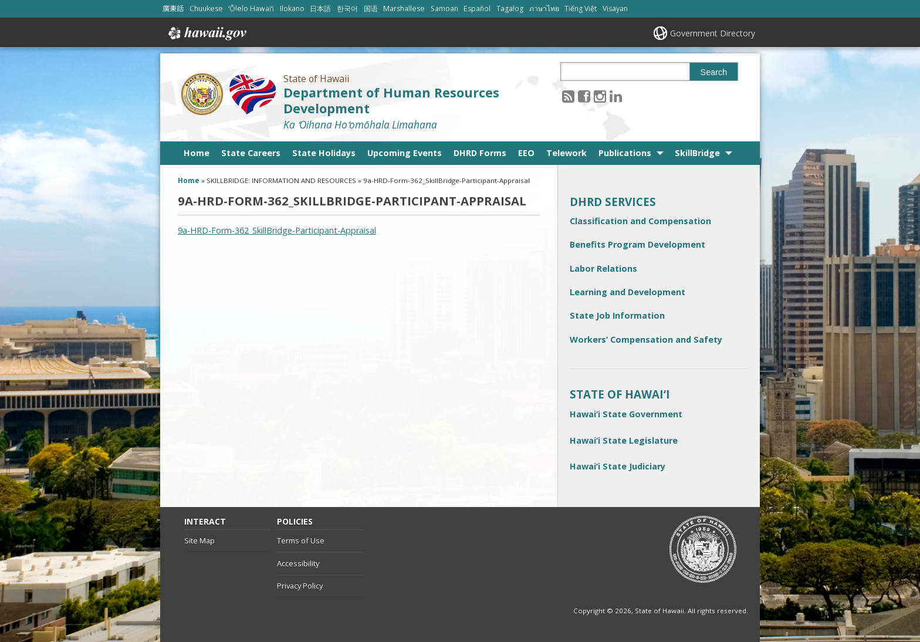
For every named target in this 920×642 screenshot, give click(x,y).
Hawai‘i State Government (626, 414)
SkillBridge (697, 152)
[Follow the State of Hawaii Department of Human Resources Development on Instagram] (600, 96)
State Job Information (617, 315)
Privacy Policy (300, 585)
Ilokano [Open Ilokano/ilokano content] (292, 8)
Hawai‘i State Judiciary (617, 466)
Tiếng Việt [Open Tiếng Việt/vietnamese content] (580, 8)
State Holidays (324, 152)
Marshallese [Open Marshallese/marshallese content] (404, 8)
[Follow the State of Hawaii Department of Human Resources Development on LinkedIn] (616, 96)
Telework (566, 152)
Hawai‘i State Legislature (624, 440)
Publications (624, 152)
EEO (526, 152)
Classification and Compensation (640, 221)
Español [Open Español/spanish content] (477, 8)
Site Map (199, 540)
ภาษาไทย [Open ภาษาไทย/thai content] (544, 8)
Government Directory (712, 33)
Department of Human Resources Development (391, 100)
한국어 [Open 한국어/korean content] (347, 8)
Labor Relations (603, 268)
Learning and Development (627, 292)
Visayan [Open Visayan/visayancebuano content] (615, 8)
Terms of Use (300, 540)
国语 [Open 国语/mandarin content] (371, 8)
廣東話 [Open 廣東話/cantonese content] (173, 8)
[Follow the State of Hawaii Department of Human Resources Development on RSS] (568, 96)
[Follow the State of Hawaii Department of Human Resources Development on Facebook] (584, 96)
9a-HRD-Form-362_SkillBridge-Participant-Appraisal (277, 230)
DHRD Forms (480, 152)
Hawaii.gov (206, 33)
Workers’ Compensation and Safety (646, 339)
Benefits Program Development (637, 244)
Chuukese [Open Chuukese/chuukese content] (206, 8)
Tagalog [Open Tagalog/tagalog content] (509, 8)
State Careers (250, 152)
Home (196, 152)
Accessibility (298, 563)
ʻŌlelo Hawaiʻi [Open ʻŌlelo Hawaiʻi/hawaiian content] (251, 8)
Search (714, 72)
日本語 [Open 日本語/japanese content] (320, 8)
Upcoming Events (404, 152)
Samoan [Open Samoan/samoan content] (444, 8)
